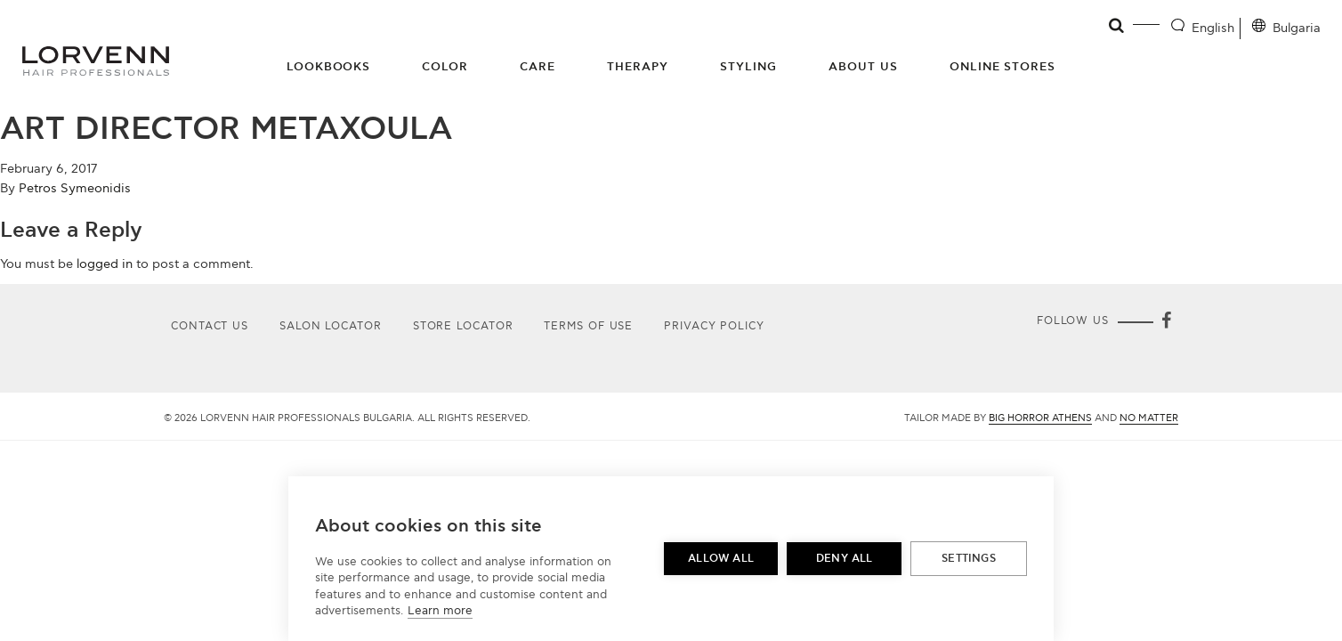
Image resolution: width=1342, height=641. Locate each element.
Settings (969, 558)
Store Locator (463, 326)
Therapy (637, 67)
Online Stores (1003, 67)
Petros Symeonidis (75, 188)
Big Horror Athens (1040, 418)
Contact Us (209, 326)
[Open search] (1117, 25)
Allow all (721, 558)
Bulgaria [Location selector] (1297, 28)
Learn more (440, 611)
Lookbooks (329, 67)
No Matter (1149, 418)
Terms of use (588, 326)
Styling (748, 67)
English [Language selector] (1213, 28)
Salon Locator (330, 326)
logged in (105, 264)
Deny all (844, 558)
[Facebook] (1165, 322)
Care (537, 67)
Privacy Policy (714, 326)
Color (445, 67)
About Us (863, 67)
